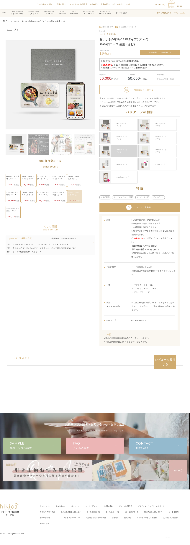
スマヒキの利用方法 (48, 507)
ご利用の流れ (62, 4)
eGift (130, 4)
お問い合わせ (157, 442)
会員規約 (151, 512)
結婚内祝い (96, 4)
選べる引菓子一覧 (118, 507)
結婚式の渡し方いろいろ (163, 507)
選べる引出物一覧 (98, 507)
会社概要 (137, 512)
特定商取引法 (117, 512)
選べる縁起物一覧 (139, 507)
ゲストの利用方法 (131, 503)
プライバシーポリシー (90, 512)
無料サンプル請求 (32, 442)
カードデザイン (94, 503)
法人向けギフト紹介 (48, 517)
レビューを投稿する (165, 355)
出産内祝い (107, 4)
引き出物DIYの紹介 (47, 4)
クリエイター (172, 512)
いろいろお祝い (120, 4)
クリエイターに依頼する (160, 503)
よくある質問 (94, 442)
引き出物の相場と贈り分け (73, 507)
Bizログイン (67, 517)
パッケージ (77, 503)
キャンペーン (45, 503)
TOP (4, 21)
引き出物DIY (62, 503)
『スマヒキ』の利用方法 (79, 4)
